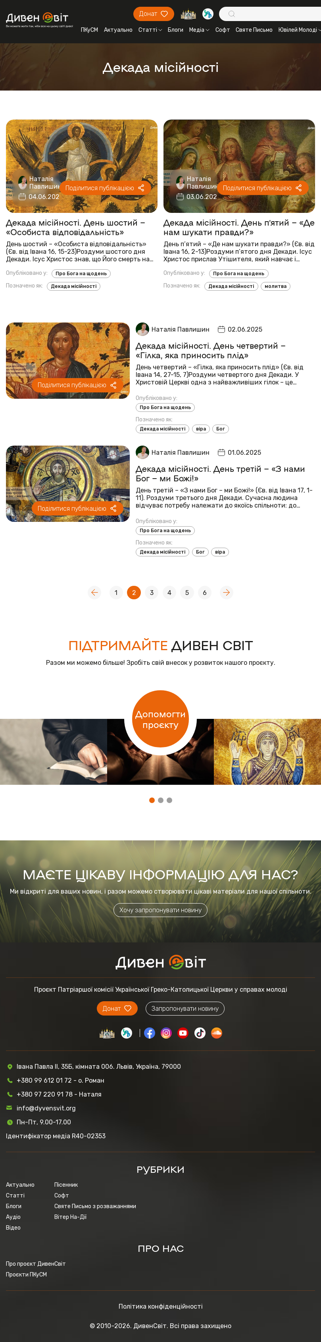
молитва (275, 286)
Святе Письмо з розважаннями (95, 1206)
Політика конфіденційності (161, 1306)
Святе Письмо (254, 30)
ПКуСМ (89, 30)
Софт (222, 30)
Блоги (175, 30)
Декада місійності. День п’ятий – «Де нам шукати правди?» (239, 226)
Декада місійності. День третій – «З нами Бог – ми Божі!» (220, 473)
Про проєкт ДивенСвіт (36, 1264)
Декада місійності (73, 286)
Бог (220, 429)
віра (201, 429)
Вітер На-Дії (70, 1217)
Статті (150, 30)
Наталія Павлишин (45, 182)
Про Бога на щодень (81, 273)
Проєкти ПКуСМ (26, 1274)
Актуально (118, 30)
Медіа (199, 30)
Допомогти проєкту (160, 719)
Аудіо (13, 1217)
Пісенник (66, 1185)
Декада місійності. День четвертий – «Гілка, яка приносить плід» (211, 349)
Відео (13, 1227)
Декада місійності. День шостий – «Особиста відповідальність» (75, 226)
